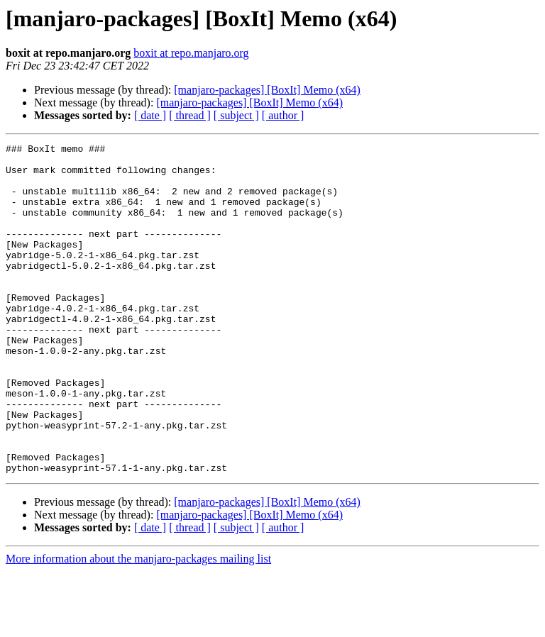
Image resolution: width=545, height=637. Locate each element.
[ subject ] (236, 115)
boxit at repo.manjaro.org (190, 53)
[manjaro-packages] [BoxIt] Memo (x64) (267, 90)
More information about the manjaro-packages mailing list (138, 625)
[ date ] (150, 115)
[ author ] (283, 115)
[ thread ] (190, 115)
